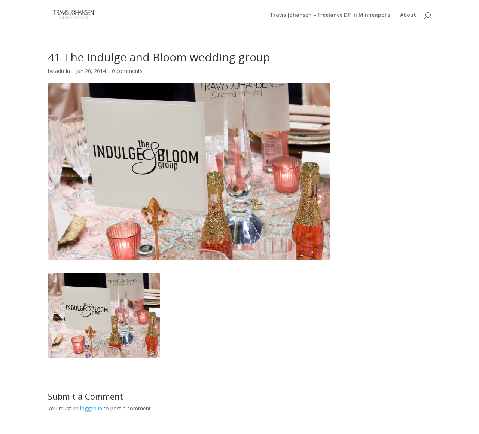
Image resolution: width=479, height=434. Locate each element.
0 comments (127, 70)
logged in (91, 408)
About (408, 15)
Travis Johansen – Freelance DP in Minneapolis (330, 15)
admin (62, 70)
